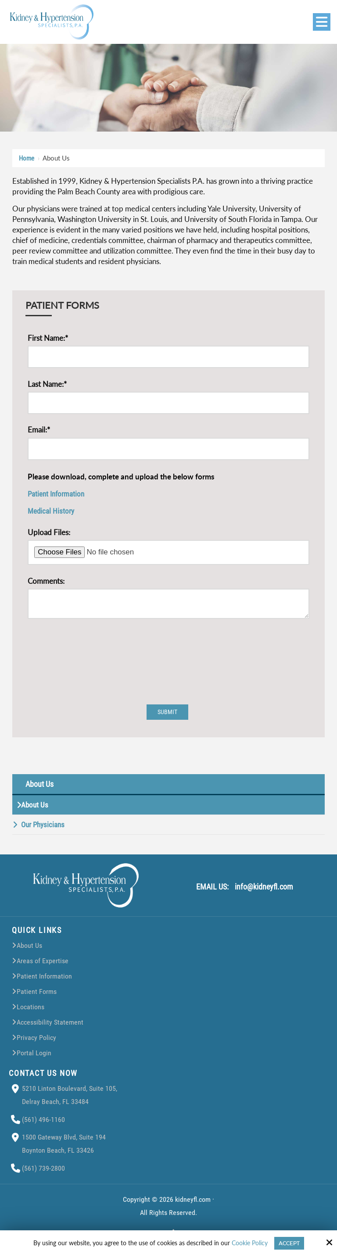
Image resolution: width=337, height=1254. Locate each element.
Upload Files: (49, 532)
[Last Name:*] (169, 403)
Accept (289, 1243)
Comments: (46, 581)
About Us (39, 788)
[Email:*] (169, 449)
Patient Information (56, 493)
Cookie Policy (250, 1243)
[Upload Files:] (169, 552)
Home (26, 158)
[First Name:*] (169, 357)
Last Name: (47, 384)
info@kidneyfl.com (264, 890)
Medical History (51, 511)
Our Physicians (43, 828)
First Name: (48, 338)
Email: (39, 429)
